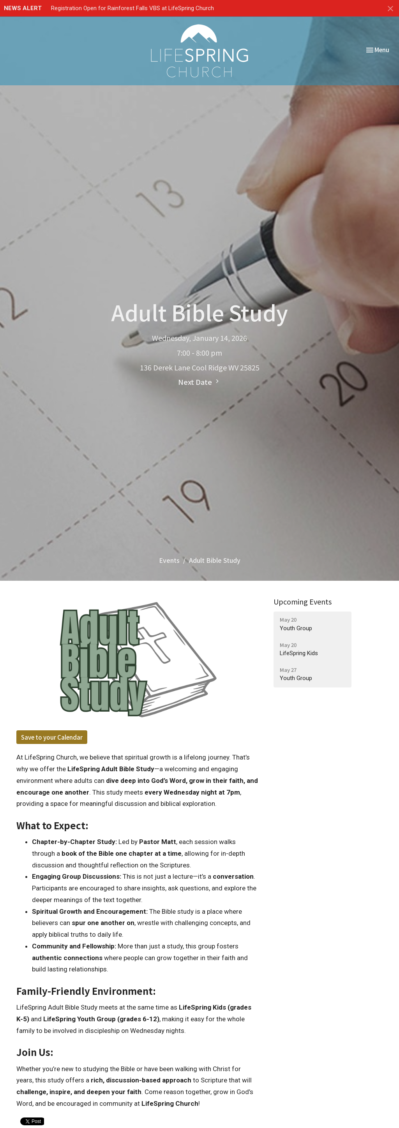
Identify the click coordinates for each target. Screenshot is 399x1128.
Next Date (199, 382)
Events (169, 560)
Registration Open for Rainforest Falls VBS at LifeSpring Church (132, 8)
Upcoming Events (303, 601)
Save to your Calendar (52, 737)
